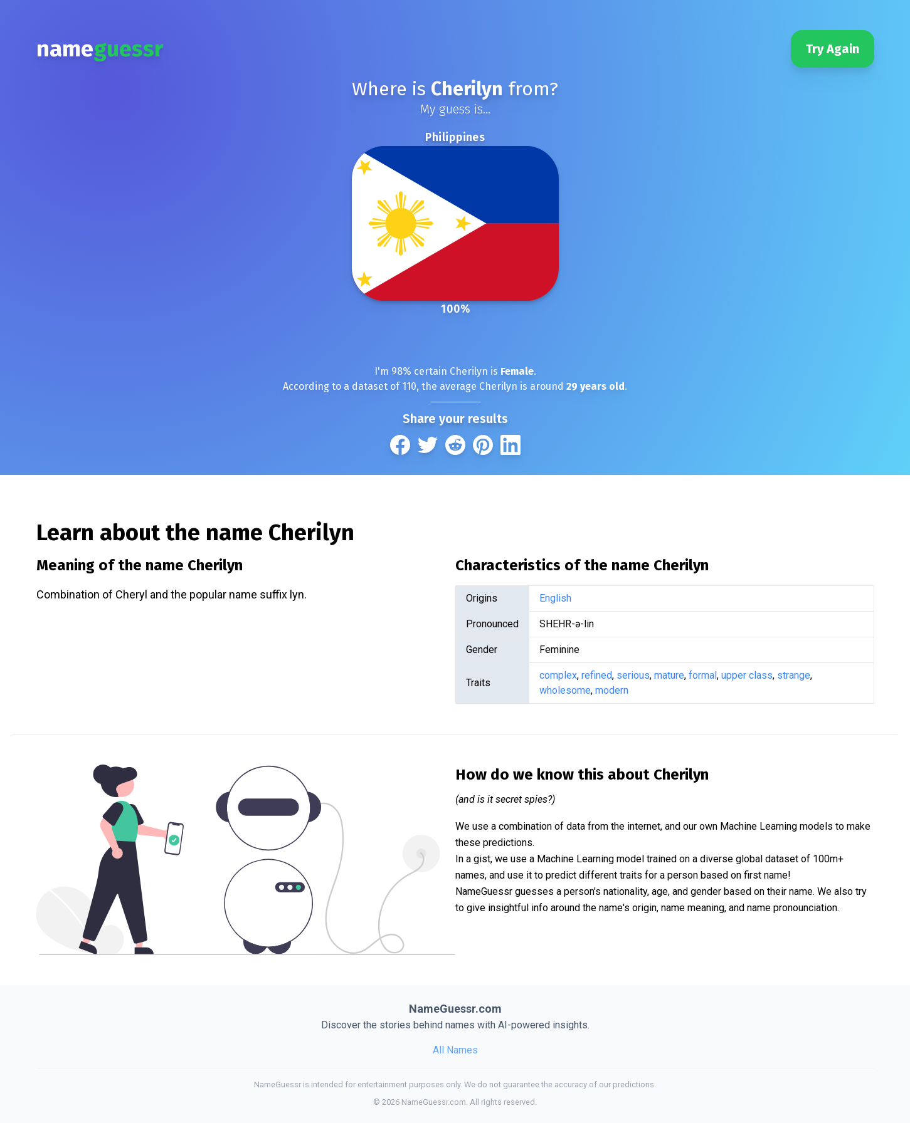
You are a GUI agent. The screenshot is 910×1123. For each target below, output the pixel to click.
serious (633, 675)
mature (669, 675)
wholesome (565, 690)
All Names (455, 1050)
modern (611, 690)
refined (596, 675)
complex (558, 675)
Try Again (832, 48)
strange (793, 675)
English (555, 598)
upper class (747, 675)
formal (703, 675)
